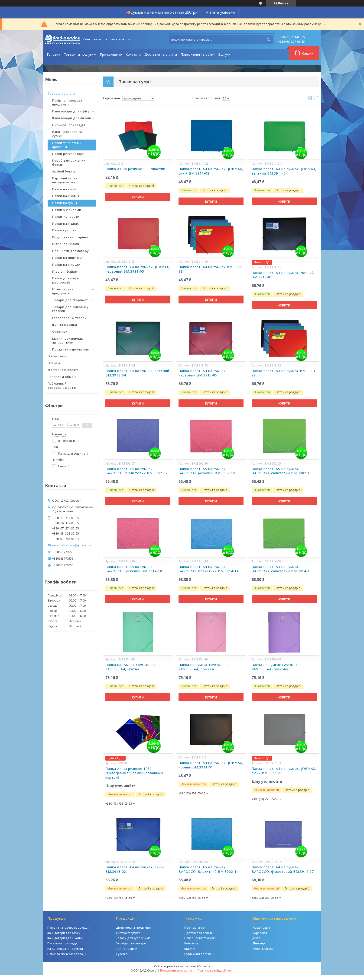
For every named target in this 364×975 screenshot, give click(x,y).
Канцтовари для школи (71, 118)
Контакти (133, 54)
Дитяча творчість (128, 933)
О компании (58, 356)
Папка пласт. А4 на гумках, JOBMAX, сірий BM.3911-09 (284, 771)
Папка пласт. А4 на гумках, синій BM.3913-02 (134, 869)
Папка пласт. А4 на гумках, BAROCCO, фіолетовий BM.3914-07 (283, 869)
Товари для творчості (70, 300)
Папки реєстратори (68, 154)
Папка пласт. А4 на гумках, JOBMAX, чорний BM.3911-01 (211, 765)
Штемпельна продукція (63, 291)
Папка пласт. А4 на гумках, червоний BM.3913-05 (203, 373)
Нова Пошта (261, 927)
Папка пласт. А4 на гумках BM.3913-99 (284, 373)
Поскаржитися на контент (177, 970)
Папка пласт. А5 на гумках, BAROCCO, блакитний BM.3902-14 (209, 869)
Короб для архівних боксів (68, 162)
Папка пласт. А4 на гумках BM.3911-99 (211, 269)
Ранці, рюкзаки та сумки (67, 134)
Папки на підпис (65, 223)
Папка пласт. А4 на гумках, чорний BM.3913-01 (283, 275)
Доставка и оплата (63, 370)
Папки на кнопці (65, 196)
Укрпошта (260, 933)
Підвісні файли (64, 271)
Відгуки (224, 54)
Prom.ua (204, 966)
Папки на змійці (65, 189)
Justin (256, 938)
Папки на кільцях (66, 264)
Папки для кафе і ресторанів (66, 280)
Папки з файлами (66, 210)
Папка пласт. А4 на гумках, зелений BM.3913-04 (137, 373)
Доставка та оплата (160, 54)
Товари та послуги (78, 54)
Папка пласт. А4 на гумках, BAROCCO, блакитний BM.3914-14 (209, 569)
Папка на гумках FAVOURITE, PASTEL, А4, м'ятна (130, 667)
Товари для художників (133, 938)
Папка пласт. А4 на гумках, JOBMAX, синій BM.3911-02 (211, 171)
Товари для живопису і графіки (71, 309)
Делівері (259, 943)
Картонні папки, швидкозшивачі (65, 180)
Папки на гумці (64, 203)
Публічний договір (198, 954)
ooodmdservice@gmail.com (71, 545)
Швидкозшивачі (65, 244)
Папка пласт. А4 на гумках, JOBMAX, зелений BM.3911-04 (284, 171)
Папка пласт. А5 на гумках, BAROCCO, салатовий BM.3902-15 (282, 471)
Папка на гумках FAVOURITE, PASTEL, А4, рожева (204, 667)
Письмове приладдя (62, 943)
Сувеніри (60, 331)
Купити (138, 197)
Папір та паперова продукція (67, 102)
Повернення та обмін (197, 54)
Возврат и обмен (62, 377)
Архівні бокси (63, 171)
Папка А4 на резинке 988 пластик (135, 169)
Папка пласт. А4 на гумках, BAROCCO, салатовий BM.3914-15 (282, 569)
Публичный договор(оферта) (62, 385)
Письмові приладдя (68, 125)
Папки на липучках (68, 257)
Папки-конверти (65, 216)
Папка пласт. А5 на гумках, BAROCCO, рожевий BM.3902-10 (207, 471)
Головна (53, 54)
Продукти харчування (70, 349)
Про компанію (111, 54)
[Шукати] (268, 39)
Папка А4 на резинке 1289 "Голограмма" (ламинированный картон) (134, 773)
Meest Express (263, 948)
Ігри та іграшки (64, 324)
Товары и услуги (61, 93)
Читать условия (220, 12)
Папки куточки (64, 230)
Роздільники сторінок (70, 237)
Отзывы (54, 363)
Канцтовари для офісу (71, 111)
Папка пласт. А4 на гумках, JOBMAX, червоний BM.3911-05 (137, 269)
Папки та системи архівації (67, 145)
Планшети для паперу (70, 251)
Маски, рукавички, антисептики (67, 340)
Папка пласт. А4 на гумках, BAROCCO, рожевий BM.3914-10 (133, 569)
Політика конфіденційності (215, 970)
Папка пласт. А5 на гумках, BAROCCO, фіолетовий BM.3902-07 (136, 471)
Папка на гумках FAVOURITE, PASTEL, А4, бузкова (277, 667)
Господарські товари (69, 318)
